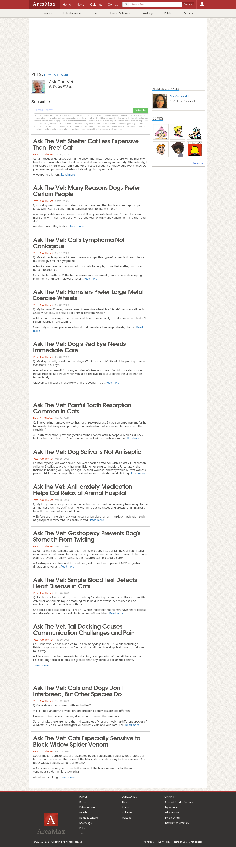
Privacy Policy (163, 841)
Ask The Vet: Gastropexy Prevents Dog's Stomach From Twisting (86, 535)
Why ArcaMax (173, 812)
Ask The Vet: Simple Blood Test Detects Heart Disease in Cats (85, 582)
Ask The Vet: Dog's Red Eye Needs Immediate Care (79, 346)
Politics (168, 13)
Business (48, 13)
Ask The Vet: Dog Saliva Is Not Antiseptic (87, 451)
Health (96, 13)
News (125, 802)
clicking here (116, 129)
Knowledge (147, 13)
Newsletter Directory (177, 823)
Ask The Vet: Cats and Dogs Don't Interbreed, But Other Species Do (78, 690)
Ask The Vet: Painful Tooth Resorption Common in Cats (82, 407)
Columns (127, 812)
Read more (68, 174)
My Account (172, 807)
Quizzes (126, 817)
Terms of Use (180, 841)
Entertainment (72, 13)
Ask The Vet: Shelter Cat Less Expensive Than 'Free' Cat (86, 143)
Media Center (172, 817)
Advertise (149, 841)
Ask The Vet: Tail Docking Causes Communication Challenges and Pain (83, 629)
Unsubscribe (196, 841)
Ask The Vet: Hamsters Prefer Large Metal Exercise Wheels (88, 294)
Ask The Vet (46, 154)
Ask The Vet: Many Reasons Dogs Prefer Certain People (86, 190)
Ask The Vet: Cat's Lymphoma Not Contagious (79, 242)
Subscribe (140, 110)
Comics (126, 807)
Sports (188, 13)
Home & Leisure (120, 13)
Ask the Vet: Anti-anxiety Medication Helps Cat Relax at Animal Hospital (82, 489)
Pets (35, 154)
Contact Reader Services (179, 802)
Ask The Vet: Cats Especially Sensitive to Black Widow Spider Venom (86, 740)
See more (197, 163)
